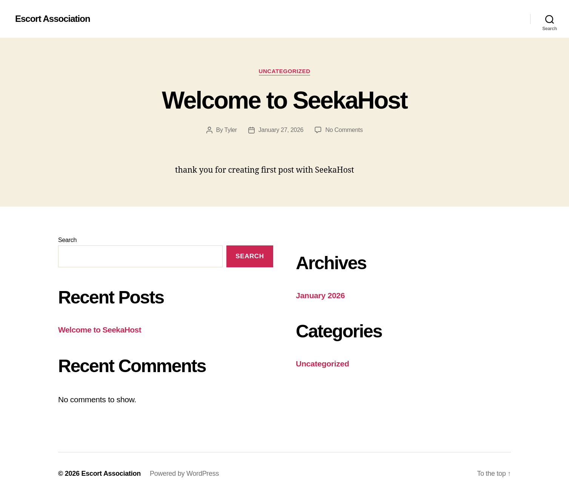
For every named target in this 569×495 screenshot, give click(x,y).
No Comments (344, 130)
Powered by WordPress (184, 473)
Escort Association (52, 18)
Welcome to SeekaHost (284, 100)
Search (67, 240)
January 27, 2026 (280, 130)
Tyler (231, 130)
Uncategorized (285, 71)
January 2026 (320, 295)
